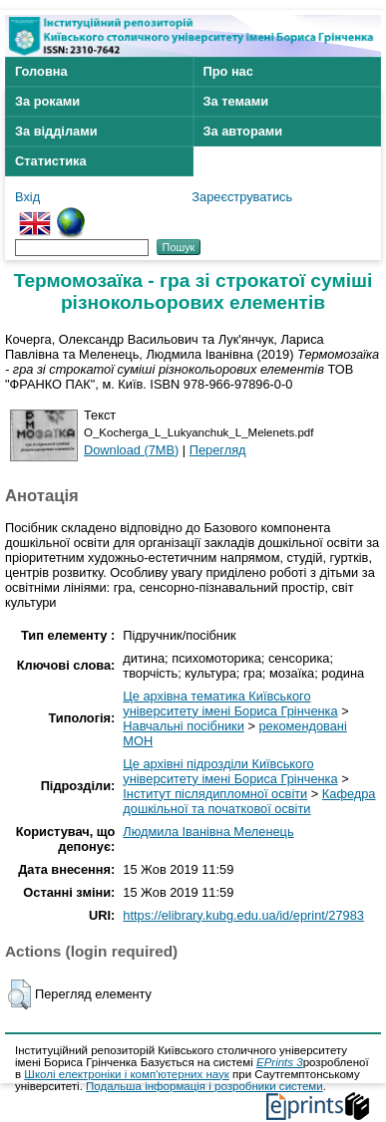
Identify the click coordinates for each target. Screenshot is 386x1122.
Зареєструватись (242, 196)
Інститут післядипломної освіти (215, 793)
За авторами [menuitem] (243, 131)
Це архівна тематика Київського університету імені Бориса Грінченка (230, 703)
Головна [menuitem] (41, 71)
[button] (19, 994)
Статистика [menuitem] (51, 160)
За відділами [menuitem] (56, 131)
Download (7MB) (131, 449)
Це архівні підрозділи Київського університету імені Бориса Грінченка (230, 771)
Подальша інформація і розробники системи (204, 1086)
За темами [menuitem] (236, 101)
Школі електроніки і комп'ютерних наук (126, 1074)
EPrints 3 (279, 1062)
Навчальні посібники (183, 725)
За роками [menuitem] (47, 101)
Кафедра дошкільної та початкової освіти (249, 801)
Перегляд (218, 449)
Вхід (27, 196)
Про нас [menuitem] (228, 71)
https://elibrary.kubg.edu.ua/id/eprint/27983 (243, 915)
